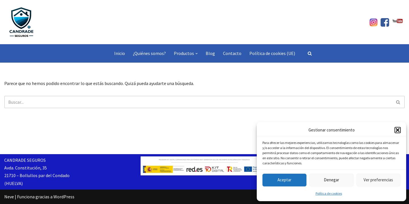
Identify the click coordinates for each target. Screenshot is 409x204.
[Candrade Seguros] (21, 22)
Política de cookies (329, 193)
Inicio (119, 53)
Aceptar (284, 179)
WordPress (63, 196)
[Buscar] (310, 53)
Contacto (232, 53)
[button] (397, 130)
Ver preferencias (378, 179)
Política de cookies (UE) (272, 53)
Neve (9, 196)
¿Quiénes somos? (149, 53)
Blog (210, 53)
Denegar (331, 179)
